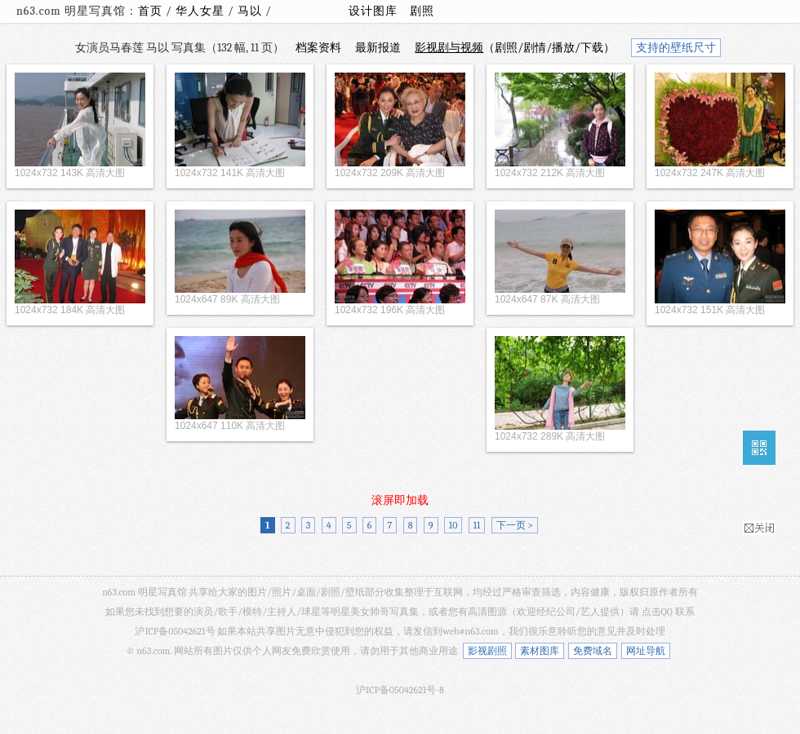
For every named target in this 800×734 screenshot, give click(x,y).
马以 (251, 11)
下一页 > (514, 525)
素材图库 (539, 651)
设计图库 (373, 11)
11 (477, 525)
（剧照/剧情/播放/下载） (515, 48)
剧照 (422, 11)
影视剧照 (487, 651)
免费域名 (592, 651)
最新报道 (378, 48)
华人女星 (202, 11)
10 (453, 525)
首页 (150, 11)
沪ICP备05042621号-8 (400, 690)
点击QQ (657, 611)
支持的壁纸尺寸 (676, 48)
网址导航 (645, 651)
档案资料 (318, 48)
